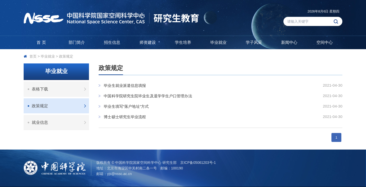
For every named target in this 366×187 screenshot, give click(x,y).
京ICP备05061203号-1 (198, 163)
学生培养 (183, 42)
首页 (33, 56)
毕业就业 (218, 42)
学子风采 (254, 42)
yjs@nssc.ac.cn (119, 174)
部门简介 (77, 42)
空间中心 (324, 42)
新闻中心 (289, 42)
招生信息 (112, 42)
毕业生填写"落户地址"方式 (126, 106)
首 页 (41, 42)
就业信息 (60, 122)
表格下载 (60, 89)
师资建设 (148, 42)
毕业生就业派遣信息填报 (125, 85)
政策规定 (66, 56)
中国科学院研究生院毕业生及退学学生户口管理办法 (148, 96)
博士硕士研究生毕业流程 (125, 117)
